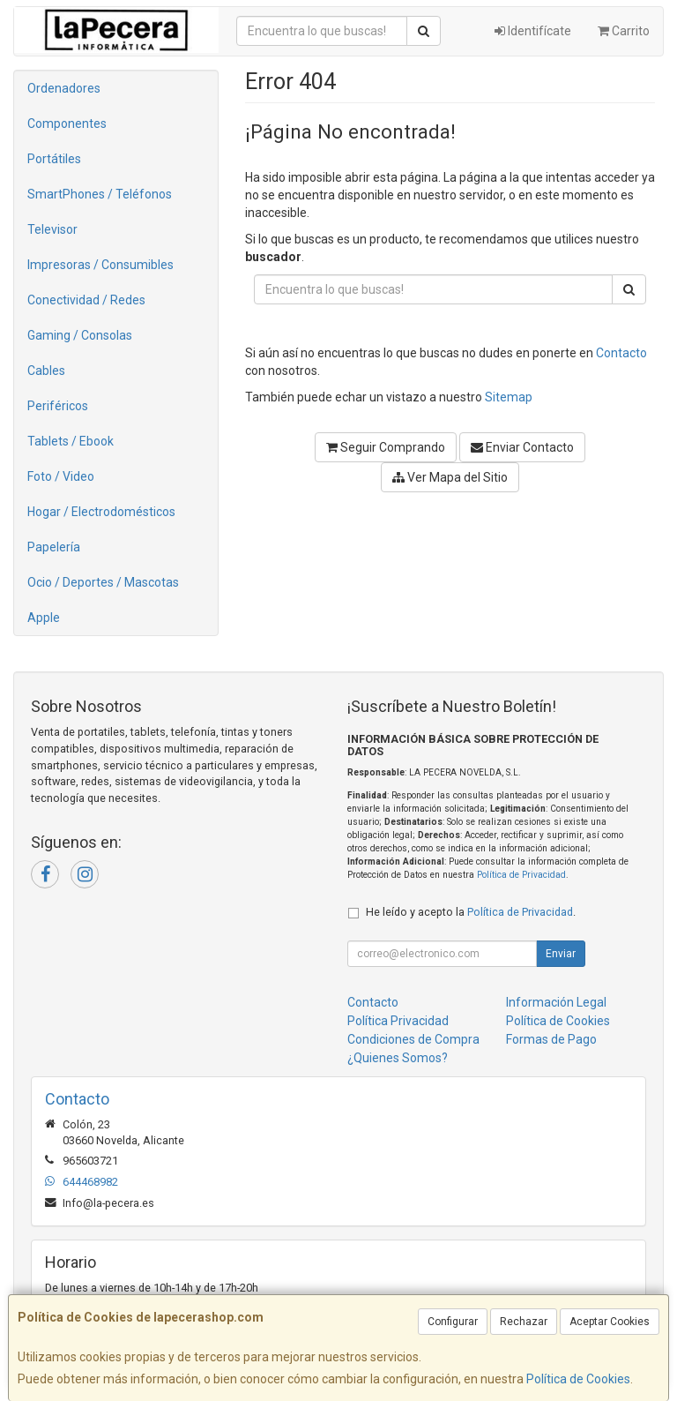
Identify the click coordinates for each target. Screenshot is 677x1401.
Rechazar (523, 1321)
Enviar (561, 954)
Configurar (453, 1321)
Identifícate (533, 31)
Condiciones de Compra (413, 1039)
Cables (46, 370)
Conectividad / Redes (86, 300)
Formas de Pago (551, 1039)
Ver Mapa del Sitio (450, 477)
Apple (43, 618)
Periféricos (57, 406)
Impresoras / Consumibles (100, 265)
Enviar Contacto (522, 447)
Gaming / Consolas (79, 335)
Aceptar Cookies (609, 1321)
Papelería (53, 547)
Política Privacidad (398, 1021)
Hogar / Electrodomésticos (101, 512)
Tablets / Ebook (70, 441)
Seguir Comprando (385, 447)
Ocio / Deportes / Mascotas (103, 582)
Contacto (621, 353)
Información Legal (556, 1002)
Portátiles (54, 159)
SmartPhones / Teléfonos (99, 194)
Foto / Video (60, 476)
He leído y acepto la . (471, 911)
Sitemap (508, 397)
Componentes (67, 123)
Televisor (52, 229)
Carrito (624, 31)
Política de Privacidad (521, 875)
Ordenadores (63, 88)
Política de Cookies (578, 1379)
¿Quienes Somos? (397, 1058)
